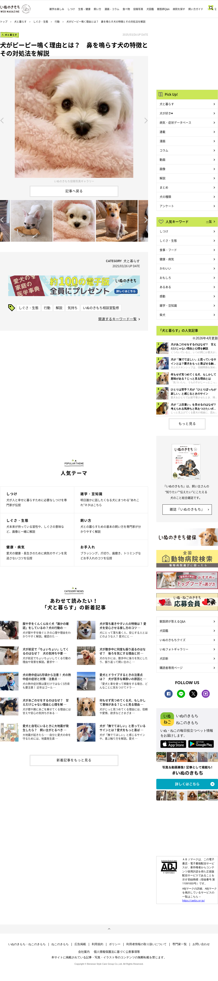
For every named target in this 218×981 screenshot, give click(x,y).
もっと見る (187, 423)
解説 (59, 307)
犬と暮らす (20, 21)
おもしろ (165, 277)
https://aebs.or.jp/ (193, 900)
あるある (165, 287)
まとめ (164, 187)
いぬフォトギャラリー (174, 649)
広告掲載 (80, 944)
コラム (164, 150)
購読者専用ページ (171, 668)
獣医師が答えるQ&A (172, 621)
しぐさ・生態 (40, 21)
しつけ (71, 9)
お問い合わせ (201, 944)
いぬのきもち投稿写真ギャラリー (74, 181)
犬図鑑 (150, 9)
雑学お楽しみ (56, 9)
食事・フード (168, 250)
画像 (162, 169)
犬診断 (164, 658)
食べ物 (126, 9)
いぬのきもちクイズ (173, 640)
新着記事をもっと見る (74, 759)
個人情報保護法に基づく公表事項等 (117, 951)
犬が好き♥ (166, 113)
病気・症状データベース (175, 122)
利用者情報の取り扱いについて (146, 944)
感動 (162, 296)
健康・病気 (167, 259)
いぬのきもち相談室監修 (101, 307)
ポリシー (115, 944)
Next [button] (146, 120)
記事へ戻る (74, 190)
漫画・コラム (111, 9)
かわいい (165, 268)
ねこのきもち (60, 944)
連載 (162, 132)
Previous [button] (2, 120)
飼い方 (97, 9)
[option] (74, 120)
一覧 (209, 221)
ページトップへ (109, 929)
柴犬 (162, 315)
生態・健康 (84, 9)
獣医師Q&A (163, 9)
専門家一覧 (179, 944)
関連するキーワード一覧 (117, 318)
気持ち (73, 307)
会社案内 (84, 951)
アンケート (167, 206)
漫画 (162, 141)
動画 (162, 159)
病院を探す (179, 9)
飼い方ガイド (195, 9)
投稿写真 (138, 9)
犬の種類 (165, 197)
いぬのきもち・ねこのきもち (27, 944)
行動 (57, 21)
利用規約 (97, 944)
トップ (3, 21)
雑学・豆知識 (168, 305)
